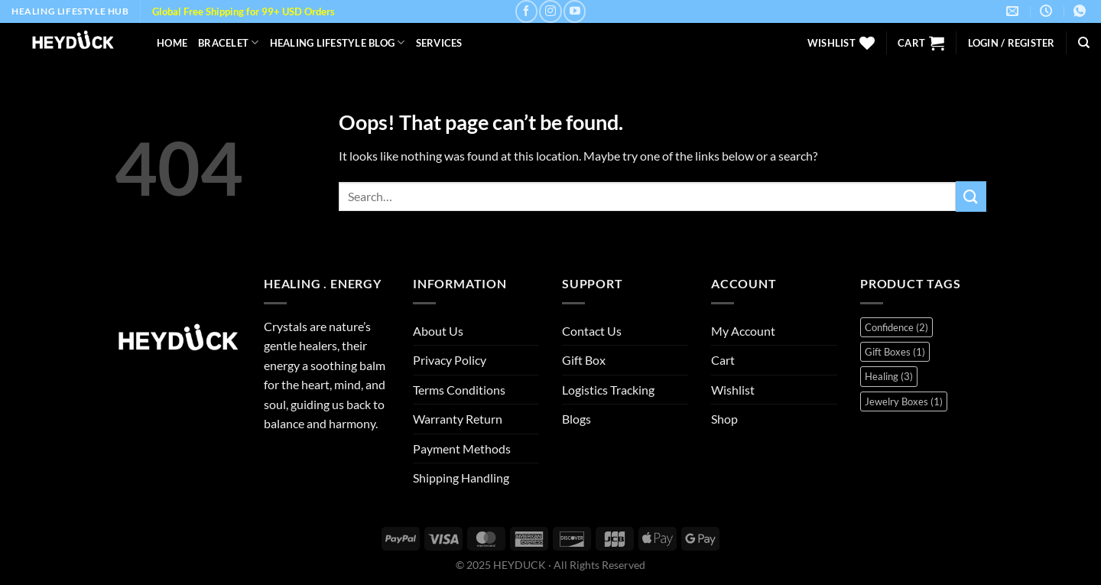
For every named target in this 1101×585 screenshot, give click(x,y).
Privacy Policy (449, 360)
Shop (724, 418)
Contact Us (592, 330)
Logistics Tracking (608, 389)
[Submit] (971, 196)
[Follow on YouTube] (574, 11)
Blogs (576, 418)
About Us (438, 330)
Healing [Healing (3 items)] (889, 376)
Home (172, 43)
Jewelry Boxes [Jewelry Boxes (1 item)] (904, 401)
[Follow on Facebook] (526, 11)
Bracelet (228, 42)
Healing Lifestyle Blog (337, 42)
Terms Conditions (459, 389)
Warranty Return (457, 418)
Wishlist (733, 389)
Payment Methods (462, 448)
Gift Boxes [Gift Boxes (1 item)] (895, 352)
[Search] (1084, 42)
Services (439, 43)
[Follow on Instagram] (550, 11)
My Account (743, 330)
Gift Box (584, 360)
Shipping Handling (461, 477)
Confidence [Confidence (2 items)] (896, 327)
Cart (723, 360)
